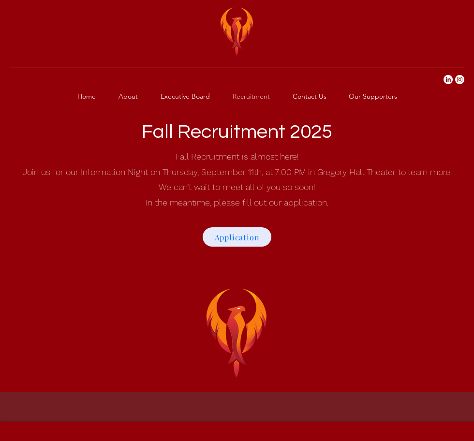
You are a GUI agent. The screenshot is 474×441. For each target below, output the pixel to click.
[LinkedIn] (448, 79)
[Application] (237, 237)
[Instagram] (459, 79)
